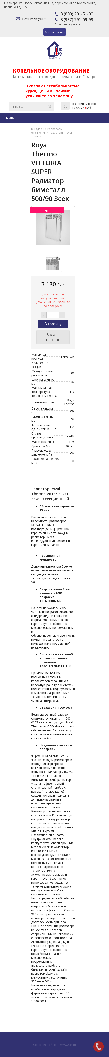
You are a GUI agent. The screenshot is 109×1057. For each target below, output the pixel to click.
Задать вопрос (53, 337)
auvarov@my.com (34, 19)
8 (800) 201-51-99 (76, 14)
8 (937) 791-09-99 (76, 19)
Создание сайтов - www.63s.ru (54, 1045)
